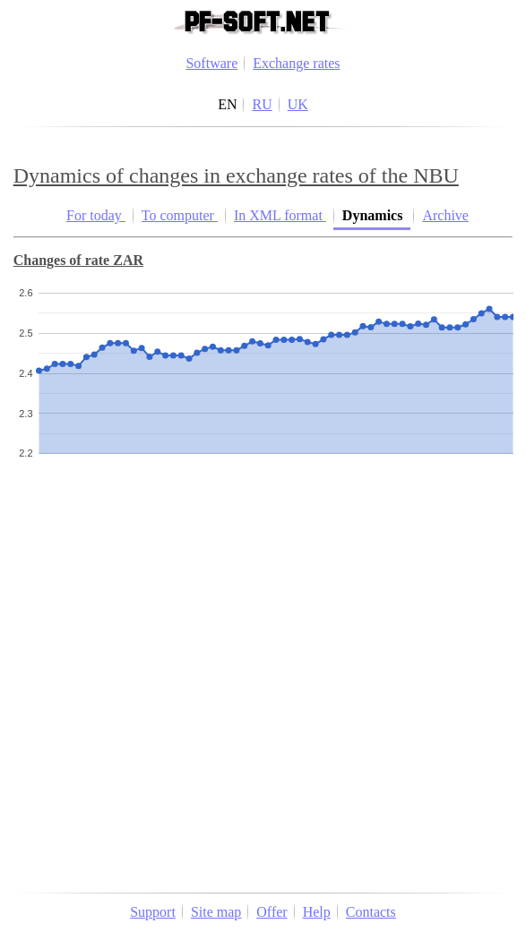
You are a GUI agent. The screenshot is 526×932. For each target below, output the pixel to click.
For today (95, 215)
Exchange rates (296, 63)
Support (153, 911)
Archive (445, 215)
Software (211, 63)
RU (262, 104)
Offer (271, 911)
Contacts (371, 911)
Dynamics (374, 215)
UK (298, 104)
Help (317, 911)
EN (227, 104)
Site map (216, 911)
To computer (180, 215)
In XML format (280, 215)
